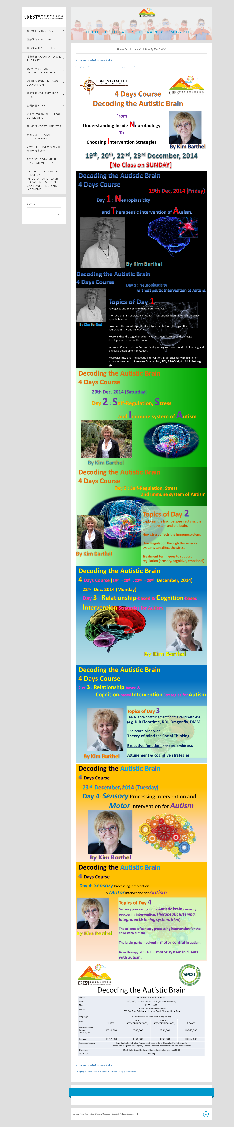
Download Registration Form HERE (94, 60)
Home (120, 49)
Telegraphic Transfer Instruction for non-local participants (106, 67)
